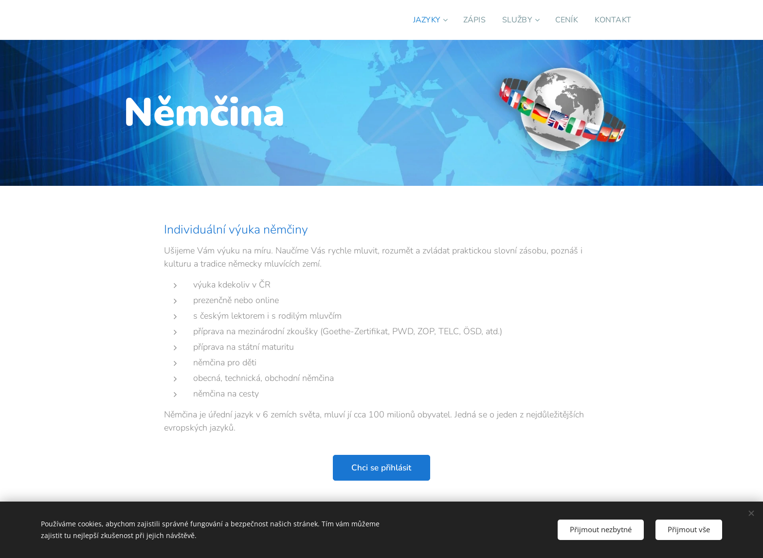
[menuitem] (422, 20)
